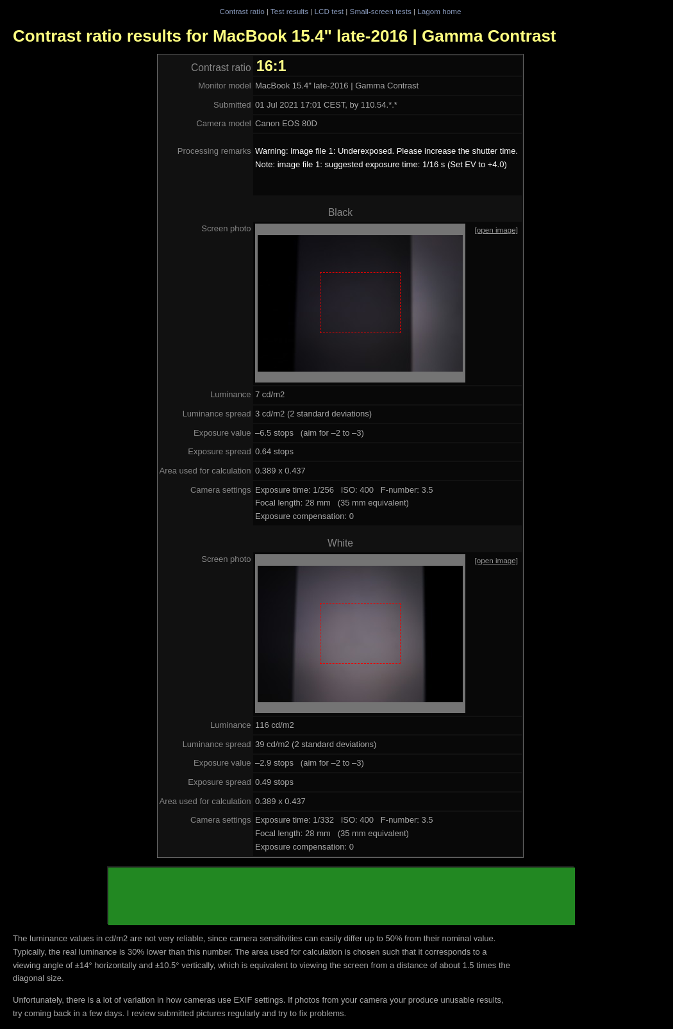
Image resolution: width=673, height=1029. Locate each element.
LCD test (329, 11)
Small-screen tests (380, 11)
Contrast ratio (241, 11)
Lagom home (439, 11)
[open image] (496, 230)
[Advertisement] (341, 896)
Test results (289, 11)
